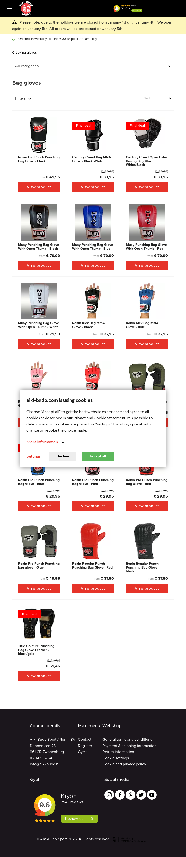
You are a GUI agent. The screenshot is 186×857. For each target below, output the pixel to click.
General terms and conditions (127, 739)
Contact (84, 739)
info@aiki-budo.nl (44, 764)
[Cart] (164, 8)
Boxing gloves (24, 52)
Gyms (82, 751)
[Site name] (26, 8)
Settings (34, 456)
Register (85, 745)
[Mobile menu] (10, 8)
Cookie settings (115, 758)
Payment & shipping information (129, 745)
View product (39, 187)
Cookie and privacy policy (124, 764)
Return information (118, 751)
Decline (62, 456)
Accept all (97, 456)
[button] (152, 8)
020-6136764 (41, 758)
